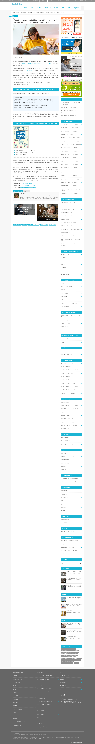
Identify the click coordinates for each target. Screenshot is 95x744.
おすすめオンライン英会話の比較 (68, 392)
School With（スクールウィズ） (67, 354)
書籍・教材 (25, 224)
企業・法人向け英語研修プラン (67, 531)
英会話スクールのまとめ (66, 428)
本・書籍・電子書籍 (17, 224)
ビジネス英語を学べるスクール (67, 209)
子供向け (75, 0)
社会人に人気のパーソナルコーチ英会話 (69, 405)
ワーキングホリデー (64, 661)
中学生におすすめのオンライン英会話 (69, 182)
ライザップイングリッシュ (66, 326)
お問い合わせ (63, 682)
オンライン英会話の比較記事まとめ (44, 701)
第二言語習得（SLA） (65, 522)
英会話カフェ (64, 493)
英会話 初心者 (69, 656)
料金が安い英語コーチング (66, 232)
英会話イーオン (64, 289)
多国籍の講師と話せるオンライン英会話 (69, 154)
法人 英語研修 (76, 662)
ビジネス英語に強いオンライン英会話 (69, 130)
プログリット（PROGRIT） (67, 319)
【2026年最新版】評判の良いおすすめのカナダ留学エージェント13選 (73, 637)
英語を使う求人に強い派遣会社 (67, 547)
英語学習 (62, 648)
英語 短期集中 (67, 648)
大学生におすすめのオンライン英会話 (69, 185)
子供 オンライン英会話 (65, 662)
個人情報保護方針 (63, 685)
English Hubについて (64, 675)
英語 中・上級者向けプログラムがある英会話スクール (70, 239)
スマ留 (62, 350)
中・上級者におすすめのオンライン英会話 (70, 178)
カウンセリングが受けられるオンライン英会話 (70, 171)
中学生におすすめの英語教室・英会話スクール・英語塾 (70, 244)
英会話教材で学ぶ (65, 490)
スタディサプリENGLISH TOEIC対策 (69, 481)
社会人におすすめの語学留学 (67, 452)
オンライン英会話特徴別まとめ (67, 379)
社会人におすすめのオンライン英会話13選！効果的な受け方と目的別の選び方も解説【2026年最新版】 (73, 572)
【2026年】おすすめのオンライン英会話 (69, 124)
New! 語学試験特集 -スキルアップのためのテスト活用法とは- (70, 103)
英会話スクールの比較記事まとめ (44, 704)
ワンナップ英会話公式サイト (26, 183)
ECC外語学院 (64, 296)
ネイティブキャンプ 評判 (70, 659)
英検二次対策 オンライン (74, 651)
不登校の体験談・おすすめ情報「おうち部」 (69, 699)
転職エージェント (40, 713)
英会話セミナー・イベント (19, 678)
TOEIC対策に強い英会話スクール (68, 202)
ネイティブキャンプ (65, 263)
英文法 (42, 224)
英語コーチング (78, 658)
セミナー (32, 8)
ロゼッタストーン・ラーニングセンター (69, 302)
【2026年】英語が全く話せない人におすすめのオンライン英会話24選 (73, 578)
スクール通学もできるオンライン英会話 (69, 164)
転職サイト (39, 717)
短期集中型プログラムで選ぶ (67, 212)
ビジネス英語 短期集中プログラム (68, 215)
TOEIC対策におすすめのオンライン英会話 (70, 140)
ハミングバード (64, 338)
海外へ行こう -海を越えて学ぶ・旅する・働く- (70, 111)
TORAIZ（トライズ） (65, 323)
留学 (27, 0)
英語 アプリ (63, 659)
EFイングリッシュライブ (66, 273)
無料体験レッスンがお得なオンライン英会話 (70, 137)
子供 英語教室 (71, 661)
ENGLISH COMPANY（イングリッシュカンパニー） (70, 315)
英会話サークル (64, 497)
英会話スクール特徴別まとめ (67, 418)
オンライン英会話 (20, 0)
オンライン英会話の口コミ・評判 (68, 382)
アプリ (69, 8)
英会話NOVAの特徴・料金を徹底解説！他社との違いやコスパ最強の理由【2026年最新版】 (73, 598)
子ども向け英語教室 (65, 440)
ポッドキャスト (64, 503)
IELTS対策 (59, 0)
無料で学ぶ (63, 510)
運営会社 (62, 678)
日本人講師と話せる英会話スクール (68, 225)
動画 (62, 500)
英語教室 (74, 656)
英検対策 (67, 0)
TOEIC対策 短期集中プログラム (67, 205)
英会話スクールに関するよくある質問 (69, 425)
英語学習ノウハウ (83, 0)
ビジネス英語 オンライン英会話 (66, 650)
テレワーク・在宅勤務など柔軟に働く (69, 550)
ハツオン (63, 341)
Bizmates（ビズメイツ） (66, 260)
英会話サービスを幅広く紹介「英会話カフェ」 (69, 700)
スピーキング (37, 224)
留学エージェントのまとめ (66, 469)
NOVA (62, 299)
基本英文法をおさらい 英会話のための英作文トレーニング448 (36, 63)
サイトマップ (63, 688)
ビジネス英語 (73, 648)
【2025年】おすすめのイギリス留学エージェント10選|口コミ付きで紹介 (74, 630)
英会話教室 (56, 8)
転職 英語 (71, 662)
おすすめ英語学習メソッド (66, 519)
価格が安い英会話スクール (66, 219)
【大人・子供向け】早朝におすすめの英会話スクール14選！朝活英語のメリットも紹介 (73, 611)
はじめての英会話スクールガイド (44, 678)
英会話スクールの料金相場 (66, 411)
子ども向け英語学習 (17, 708)
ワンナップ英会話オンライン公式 (27, 185)
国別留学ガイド (64, 466)
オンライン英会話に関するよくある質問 (69, 386)
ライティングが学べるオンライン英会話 (69, 160)
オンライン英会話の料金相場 (67, 372)
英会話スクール (11, 0)
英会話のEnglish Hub (78, 742)
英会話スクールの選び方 (66, 415)
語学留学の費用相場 (65, 459)
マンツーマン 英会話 (73, 653)
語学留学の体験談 (65, 462)
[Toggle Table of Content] (24, 58)
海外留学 (73, 658)
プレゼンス (63, 329)
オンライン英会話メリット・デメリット (69, 369)
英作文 (46, 224)
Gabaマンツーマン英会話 (66, 286)
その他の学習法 (76, 8)
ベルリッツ (63, 282)
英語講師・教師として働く (66, 553)
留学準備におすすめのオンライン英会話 (69, 193)
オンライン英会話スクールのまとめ (68, 389)
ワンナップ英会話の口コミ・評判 (27, 187)
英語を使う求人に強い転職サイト (68, 543)
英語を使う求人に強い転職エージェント (69, 540)
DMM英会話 (63, 257)
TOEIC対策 (43, 0)
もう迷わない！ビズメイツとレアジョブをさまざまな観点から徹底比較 (73, 585)
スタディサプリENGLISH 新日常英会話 (69, 478)
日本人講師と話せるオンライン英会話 (69, 150)
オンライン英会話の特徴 (66, 366)
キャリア (91, 0)
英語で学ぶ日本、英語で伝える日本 (68, 107)
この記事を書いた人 (18, 191)
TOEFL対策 (51, 0)
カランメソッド (63, 656)
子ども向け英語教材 (65, 437)
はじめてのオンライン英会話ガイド (44, 675)
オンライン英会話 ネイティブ (66, 658)
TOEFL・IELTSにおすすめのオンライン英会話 (71, 144)
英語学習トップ (4, 0)
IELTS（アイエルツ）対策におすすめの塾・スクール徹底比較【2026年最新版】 (74, 604)
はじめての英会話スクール (66, 401)
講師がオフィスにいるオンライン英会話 (69, 167)
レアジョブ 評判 (78, 659)
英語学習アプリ (35, 0)
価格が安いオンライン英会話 (67, 134)
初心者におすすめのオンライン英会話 (69, 175)
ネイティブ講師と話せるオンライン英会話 (70, 127)
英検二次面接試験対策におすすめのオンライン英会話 (70, 189)
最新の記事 (27, 191)
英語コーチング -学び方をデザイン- (68, 115)
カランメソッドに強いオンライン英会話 (69, 147)
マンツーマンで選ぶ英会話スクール (68, 222)
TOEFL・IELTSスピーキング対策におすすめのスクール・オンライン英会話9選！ (73, 623)
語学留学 (15, 688)
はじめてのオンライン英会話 (67, 362)
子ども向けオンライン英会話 (67, 443)
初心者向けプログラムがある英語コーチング (70, 228)
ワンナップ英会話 (28, 70)
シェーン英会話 (64, 292)
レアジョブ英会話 (65, 253)
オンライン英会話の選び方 (66, 376)
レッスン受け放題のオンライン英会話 (69, 157)
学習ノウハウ (39, 8)
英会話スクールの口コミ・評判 (67, 421)
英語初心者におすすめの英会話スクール (69, 235)
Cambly (62, 270)
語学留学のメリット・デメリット (68, 456)
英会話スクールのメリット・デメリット (69, 408)
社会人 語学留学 (75, 650)
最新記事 (25, 8)
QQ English (63, 267)
